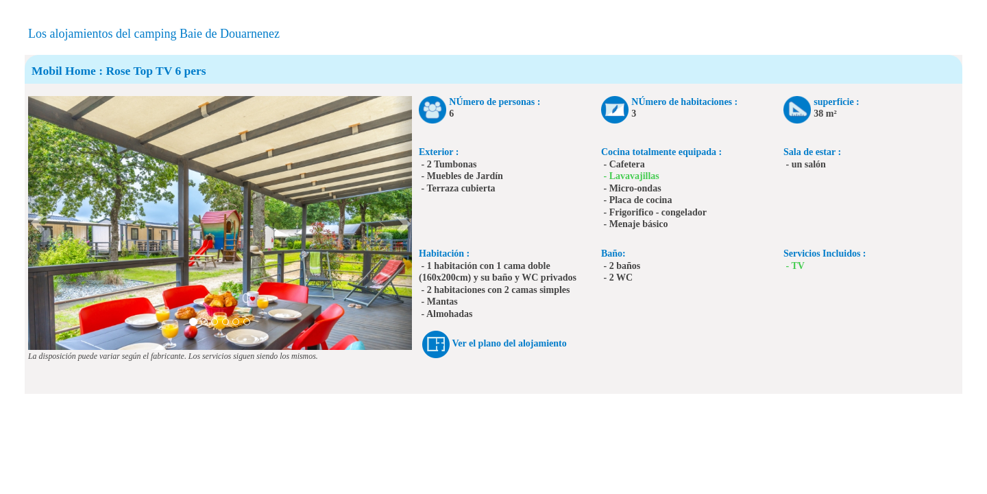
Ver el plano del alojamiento (509, 343)
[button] (37, 223)
